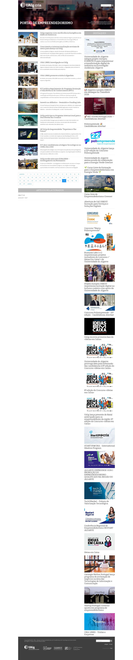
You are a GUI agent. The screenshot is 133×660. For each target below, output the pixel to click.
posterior (22, 174)
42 (64, 180)
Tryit (111, 648)
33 (28, 180)
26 (60, 177)
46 (20, 184)
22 (44, 177)
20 (36, 177)
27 (64, 177)
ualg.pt (107, 9)
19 (32, 177)
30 (76, 177)
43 (68, 180)
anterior (29, 184)
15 (78, 174)
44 (72, 180)
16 (20, 177)
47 (24, 184)
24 (52, 177)
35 (36, 180)
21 (40, 177)
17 (24, 177)
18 (28, 177)
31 (20, 180)
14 (74, 174)
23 (48, 177)
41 (60, 180)
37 (44, 180)
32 (24, 180)
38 (48, 180)
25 (56, 177)
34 (32, 180)
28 (68, 177)
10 (58, 174)
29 (72, 177)
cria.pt (111, 9)
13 (70, 174)
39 (52, 180)
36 (40, 180)
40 (56, 180)
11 (62, 174)
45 (76, 180)
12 (66, 174)
